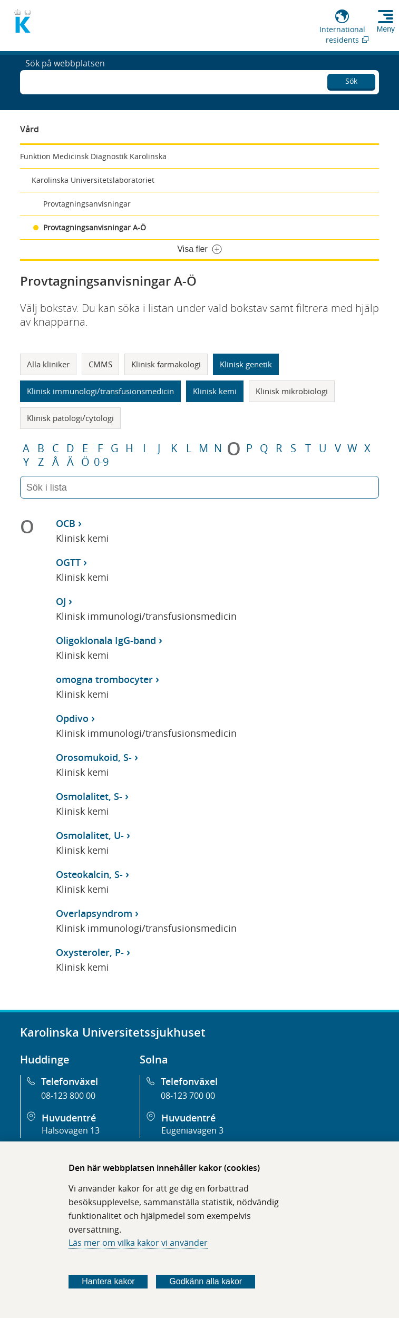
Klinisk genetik (246, 364)
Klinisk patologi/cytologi (70, 418)
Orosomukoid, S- (94, 757)
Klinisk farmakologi (166, 364)
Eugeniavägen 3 (192, 1130)
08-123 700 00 (188, 1095)
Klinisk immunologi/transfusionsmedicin (100, 391)
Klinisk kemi (215, 391)
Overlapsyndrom (94, 913)
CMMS (100, 364)
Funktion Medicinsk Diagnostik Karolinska (93, 156)
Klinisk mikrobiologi (292, 391)
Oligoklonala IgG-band (106, 640)
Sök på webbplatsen (65, 81)
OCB (65, 523)
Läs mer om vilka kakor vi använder (138, 1242)
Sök (351, 79)
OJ (61, 601)
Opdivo (72, 718)
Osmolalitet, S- (89, 796)
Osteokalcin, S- (89, 874)
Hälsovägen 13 (71, 1130)
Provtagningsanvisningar (87, 204)
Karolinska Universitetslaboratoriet (93, 180)
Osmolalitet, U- (90, 835)
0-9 (101, 462)
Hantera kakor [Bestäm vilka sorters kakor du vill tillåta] (108, 1281)
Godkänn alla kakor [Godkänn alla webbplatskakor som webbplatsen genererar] (205, 1281)
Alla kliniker (48, 364)
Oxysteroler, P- (90, 952)
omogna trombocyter (104, 679)
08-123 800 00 (68, 1095)
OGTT (68, 562)
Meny (386, 29)
